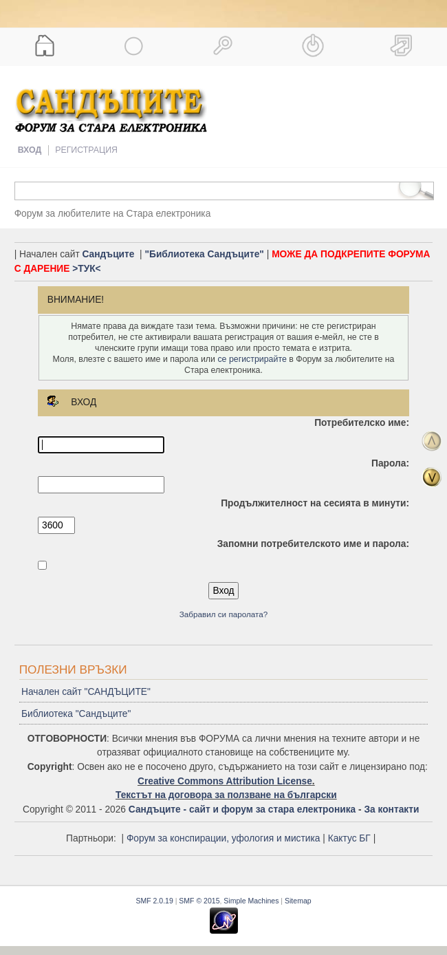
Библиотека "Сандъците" (76, 714)
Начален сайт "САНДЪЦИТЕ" (86, 692)
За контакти (391, 809)
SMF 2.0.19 (154, 901)
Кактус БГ (349, 838)
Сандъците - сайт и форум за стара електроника (242, 809)
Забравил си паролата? (223, 614)
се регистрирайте (251, 359)
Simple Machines (251, 901)
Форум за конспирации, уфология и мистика (223, 838)
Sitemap (298, 901)
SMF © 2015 (199, 901)
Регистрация (86, 150)
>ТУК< (86, 269)
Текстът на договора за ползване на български (226, 795)
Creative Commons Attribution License (225, 781)
